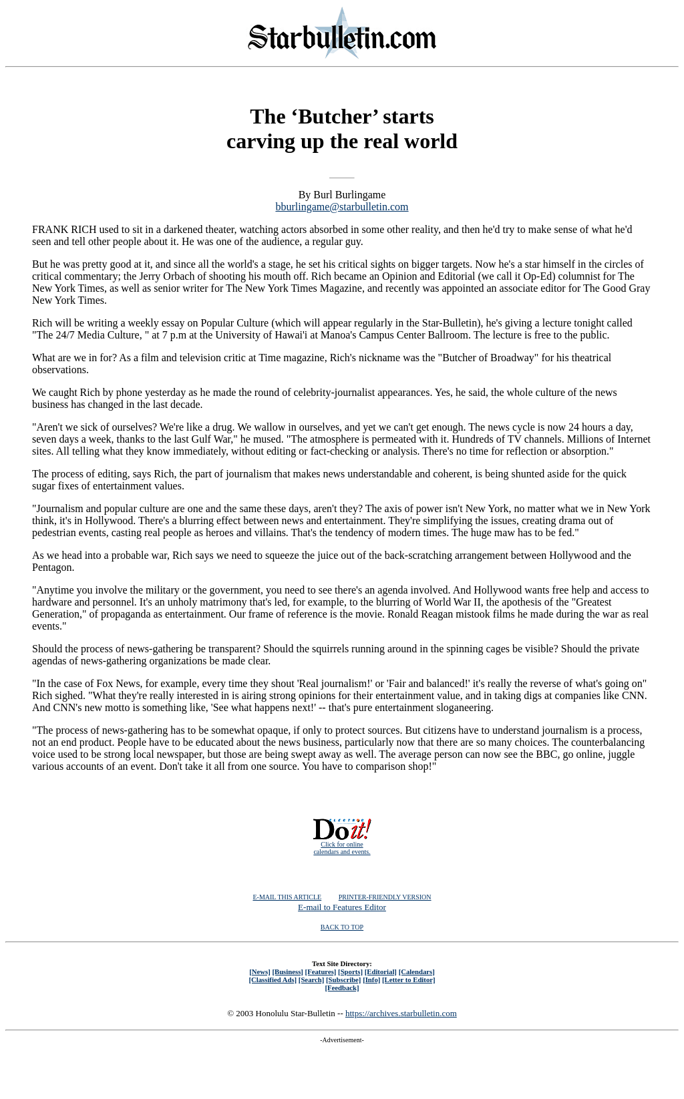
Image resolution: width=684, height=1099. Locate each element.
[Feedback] (342, 987)
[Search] (312, 979)
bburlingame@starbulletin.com (341, 206)
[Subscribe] (343, 979)
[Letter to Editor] (409, 979)
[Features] (321, 971)
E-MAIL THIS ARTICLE (286, 897)
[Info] (371, 979)
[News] (260, 971)
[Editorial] (381, 971)
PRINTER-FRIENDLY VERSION (385, 897)
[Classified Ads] (272, 979)
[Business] (287, 971)
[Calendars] (417, 971)
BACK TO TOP (342, 927)
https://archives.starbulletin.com (401, 1013)
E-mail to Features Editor (342, 907)
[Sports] (350, 971)
